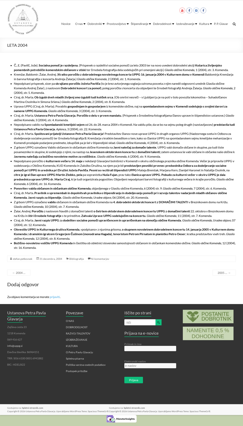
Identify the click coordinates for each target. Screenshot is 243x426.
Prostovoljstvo (116, 23)
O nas (79, 23)
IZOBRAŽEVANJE (76, 339)
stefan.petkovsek (22, 258)
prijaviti (55, 297)
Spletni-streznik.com (32, 407)
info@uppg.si (15, 345)
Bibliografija (76, 258)
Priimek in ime (132, 344)
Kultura (204, 23)
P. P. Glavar (221, 23)
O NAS (70, 320)
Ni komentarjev (100, 258)
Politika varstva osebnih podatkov (86, 364)
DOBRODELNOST (77, 327)
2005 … (224, 272)
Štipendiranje (139, 23)
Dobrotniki (95, 23)
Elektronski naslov (135, 361)
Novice (65, 23)
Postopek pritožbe (76, 371)
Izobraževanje (185, 23)
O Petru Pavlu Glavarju (79, 352)
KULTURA (72, 346)
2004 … (18, 272)
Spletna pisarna (75, 358)
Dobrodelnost (162, 23)
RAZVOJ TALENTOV (78, 333)
